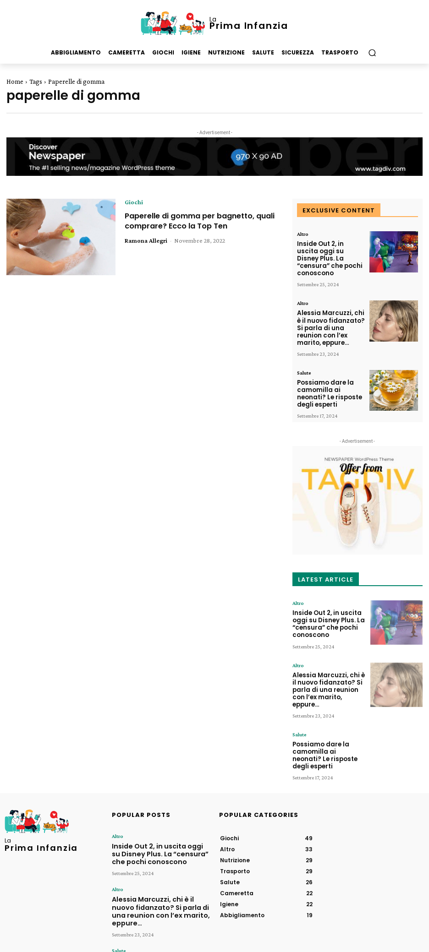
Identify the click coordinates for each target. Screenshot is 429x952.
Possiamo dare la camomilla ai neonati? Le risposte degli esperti (328, 372)
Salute (304, 353)
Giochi (134, 202)
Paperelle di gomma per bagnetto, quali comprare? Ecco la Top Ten (198, 220)
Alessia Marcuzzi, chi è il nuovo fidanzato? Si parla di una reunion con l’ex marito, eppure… (330, 312)
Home (14, 81)
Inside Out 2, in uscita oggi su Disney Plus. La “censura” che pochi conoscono (328, 252)
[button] (372, 53)
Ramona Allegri (146, 240)
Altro (302, 234)
